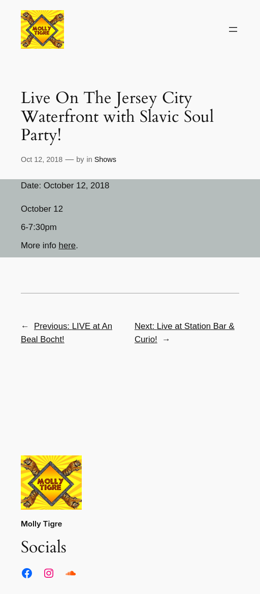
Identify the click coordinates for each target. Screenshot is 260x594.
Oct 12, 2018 (41, 159)
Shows (105, 159)
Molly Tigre (41, 524)
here (67, 245)
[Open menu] (233, 29)
